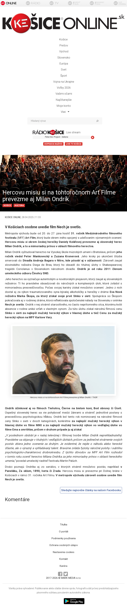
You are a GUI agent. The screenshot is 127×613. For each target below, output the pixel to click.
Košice (63, 39)
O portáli (63, 531)
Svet (63, 69)
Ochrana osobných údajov (63, 545)
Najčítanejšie (64, 99)
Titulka (63, 524)
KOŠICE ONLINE (13, 217)
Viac (65, 111)
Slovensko (63, 57)
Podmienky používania (64, 538)
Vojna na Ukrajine (63, 81)
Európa (63, 63)
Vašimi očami (64, 93)
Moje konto (64, 105)
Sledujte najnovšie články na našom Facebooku (91, 490)
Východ (63, 51)
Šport (63, 75)
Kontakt (63, 558)
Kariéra (63, 565)
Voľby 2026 (63, 87)
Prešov (63, 45)
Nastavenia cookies (63, 552)
